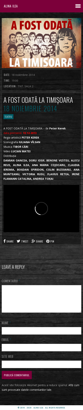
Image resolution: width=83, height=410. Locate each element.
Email (6, 344)
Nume (6, 327)
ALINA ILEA (11, 6)
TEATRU (8, 117)
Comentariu (11, 281)
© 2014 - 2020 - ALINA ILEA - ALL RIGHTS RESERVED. (41, 407)
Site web (7, 361)
